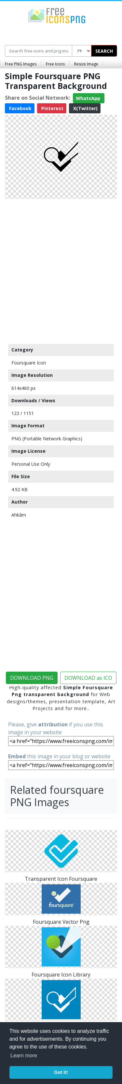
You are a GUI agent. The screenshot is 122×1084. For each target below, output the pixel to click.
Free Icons (55, 64)
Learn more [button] (23, 1055)
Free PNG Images (20, 64)
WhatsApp (89, 98)
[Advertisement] (61, 270)
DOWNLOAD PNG (31, 677)
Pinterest (51, 108)
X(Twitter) (85, 108)
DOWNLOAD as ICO (88, 677)
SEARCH (104, 51)
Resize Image (86, 64)
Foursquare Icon (28, 363)
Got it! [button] (61, 1072)
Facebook (20, 108)
